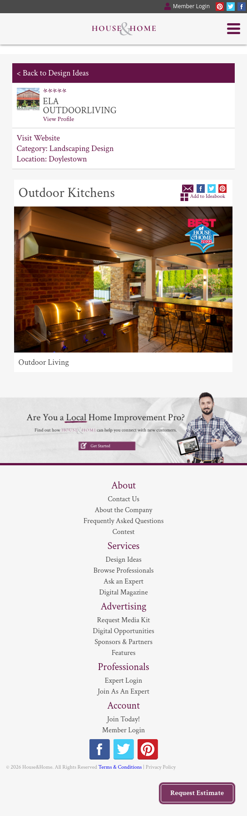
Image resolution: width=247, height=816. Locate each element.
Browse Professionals (124, 570)
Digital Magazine (123, 592)
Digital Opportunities (123, 631)
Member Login (123, 730)
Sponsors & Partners (123, 642)
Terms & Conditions (120, 767)
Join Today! (123, 719)
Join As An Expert (123, 691)
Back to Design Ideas (56, 73)
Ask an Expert (123, 581)
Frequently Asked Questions (124, 521)
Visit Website (38, 138)
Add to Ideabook (208, 196)
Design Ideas (123, 559)
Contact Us (123, 499)
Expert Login (123, 680)
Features (124, 653)
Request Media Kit (123, 620)
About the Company (124, 510)
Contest (124, 532)
